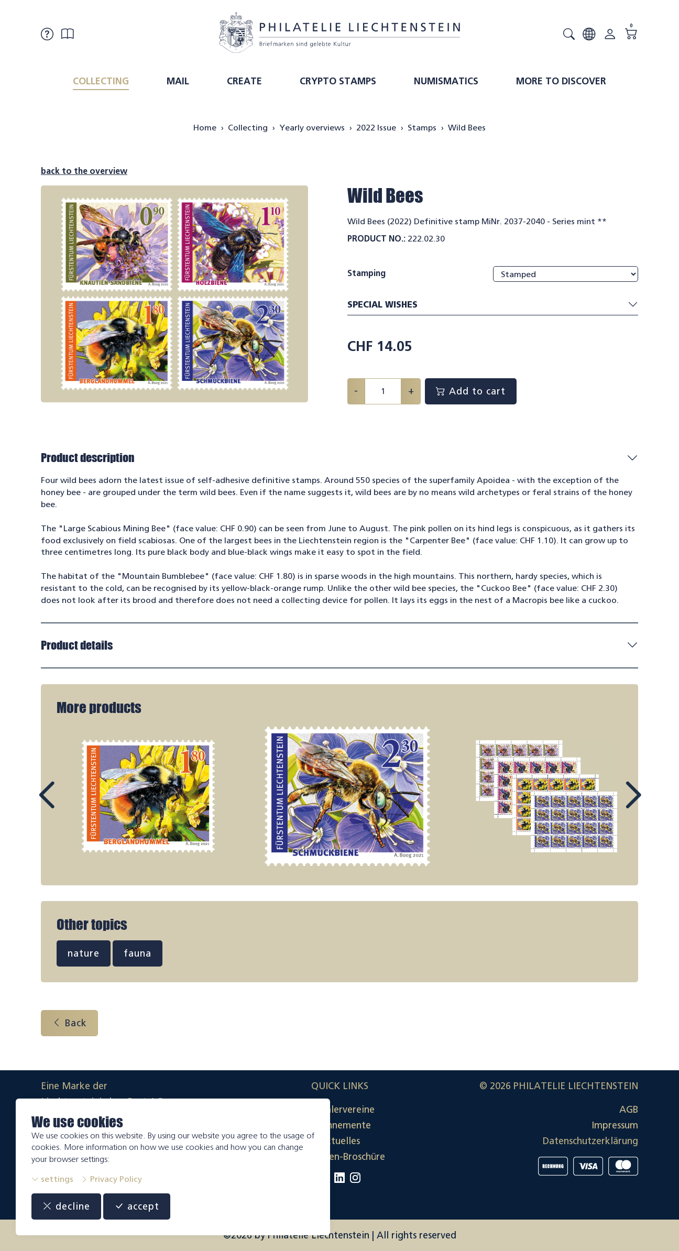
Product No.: (376, 239)
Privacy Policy (111, 1179)
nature (84, 953)
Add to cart (471, 391)
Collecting (101, 81)
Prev (70, 804)
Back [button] (69, 1023)
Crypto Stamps (338, 81)
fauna (137, 953)
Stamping (366, 273)
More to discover (561, 81)
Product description (88, 458)
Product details (77, 645)
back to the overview (84, 171)
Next (608, 804)
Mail (178, 81)
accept (136, 1206)
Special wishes (492, 305)
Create (244, 81)
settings (52, 1179)
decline (66, 1206)
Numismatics (446, 81)
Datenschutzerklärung (590, 1141)
